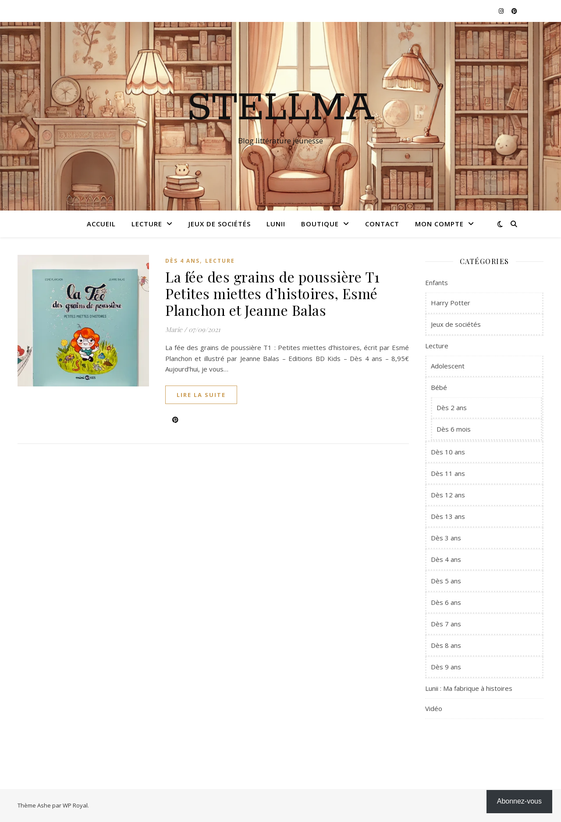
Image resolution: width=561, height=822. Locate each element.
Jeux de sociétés (219, 223)
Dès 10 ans (448, 451)
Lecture (146, 223)
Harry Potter (450, 302)
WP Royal (75, 805)
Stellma (281, 108)
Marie (173, 329)
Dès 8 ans (446, 645)
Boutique (320, 223)
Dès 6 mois (454, 429)
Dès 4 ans (182, 260)
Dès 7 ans (446, 623)
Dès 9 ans (446, 666)
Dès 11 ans (448, 473)
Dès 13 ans (448, 516)
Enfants (436, 282)
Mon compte (439, 223)
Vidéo (433, 708)
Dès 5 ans (446, 580)
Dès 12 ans (448, 494)
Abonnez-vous (519, 801)
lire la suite (201, 395)
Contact (382, 223)
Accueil (101, 223)
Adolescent (448, 365)
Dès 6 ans (446, 602)
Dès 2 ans (452, 407)
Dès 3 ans (446, 537)
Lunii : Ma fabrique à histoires (468, 688)
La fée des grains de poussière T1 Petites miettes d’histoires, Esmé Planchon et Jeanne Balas (272, 293)
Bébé (439, 387)
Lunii (275, 223)
